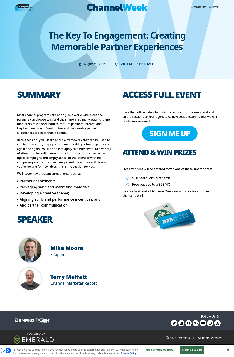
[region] (117, 350)
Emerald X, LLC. (187, 338)
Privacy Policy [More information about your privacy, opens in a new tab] (128, 353)
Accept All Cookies (192, 350)
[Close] (228, 350)
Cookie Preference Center (160, 350)
